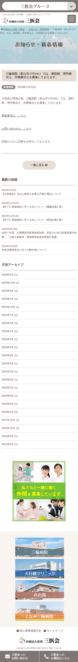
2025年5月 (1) (10, 299)
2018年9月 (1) (10, 396)
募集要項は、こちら (14, 115)
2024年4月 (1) (10, 323)
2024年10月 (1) (10, 307)
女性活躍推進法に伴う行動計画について (24, 250)
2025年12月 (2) (10, 283)
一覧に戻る (39, 165)
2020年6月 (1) (10, 379)
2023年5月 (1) (10, 347)
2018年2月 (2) (10, 412)
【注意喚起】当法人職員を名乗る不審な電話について (32, 194)
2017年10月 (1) (10, 420)
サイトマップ (53, 630)
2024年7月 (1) (10, 315)
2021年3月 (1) (10, 371)
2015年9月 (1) (10, 444)
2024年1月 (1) (10, 331)
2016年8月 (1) (10, 436)
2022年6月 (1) (10, 363)
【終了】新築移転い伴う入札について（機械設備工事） (33, 207)
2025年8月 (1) (10, 291)
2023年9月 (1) (10, 339)
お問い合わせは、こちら (16, 128)
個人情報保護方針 (29, 630)
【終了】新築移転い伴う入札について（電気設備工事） (33, 220)
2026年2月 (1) (10, 274)
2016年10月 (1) (10, 428)
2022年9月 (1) (10, 355)
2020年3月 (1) (10, 387)
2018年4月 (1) (10, 404)
